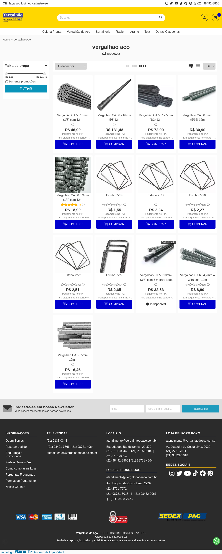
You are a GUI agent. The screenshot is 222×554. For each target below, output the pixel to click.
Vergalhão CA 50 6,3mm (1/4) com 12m (73, 197)
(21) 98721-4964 (82, 446)
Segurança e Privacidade (14, 454)
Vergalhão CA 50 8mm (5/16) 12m (197, 117)
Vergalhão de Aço (78, 31)
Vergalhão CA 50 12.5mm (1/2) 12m (156, 117)
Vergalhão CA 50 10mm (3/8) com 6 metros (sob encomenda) (156, 278)
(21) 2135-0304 (141, 451)
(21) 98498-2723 (122, 499)
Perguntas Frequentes (20, 474)
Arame (134, 31)
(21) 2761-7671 (116, 488)
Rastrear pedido (16, 446)
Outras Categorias (168, 31)
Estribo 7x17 (156, 195)
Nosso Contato (15, 486)
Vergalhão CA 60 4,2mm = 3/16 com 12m (197, 277)
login (24, 3)
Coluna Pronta (51, 31)
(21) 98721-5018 (117, 493)
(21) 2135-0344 (57, 440)
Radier (120, 31)
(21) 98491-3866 (206, 3)
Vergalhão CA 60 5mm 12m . (73, 357)
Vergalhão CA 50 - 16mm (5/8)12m (114, 117)
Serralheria (103, 31)
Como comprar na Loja (21, 468)
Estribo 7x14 (114, 195)
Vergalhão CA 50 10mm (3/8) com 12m (73, 117)
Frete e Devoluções (18, 462)
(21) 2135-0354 (116, 456)
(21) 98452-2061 (145, 493)
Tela (147, 31)
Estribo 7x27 (114, 275)
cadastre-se (40, 3)
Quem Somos (15, 440)
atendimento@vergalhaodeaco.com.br (72, 452)
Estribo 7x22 (73, 275)
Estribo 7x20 (197, 195)
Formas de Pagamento (21, 480)
